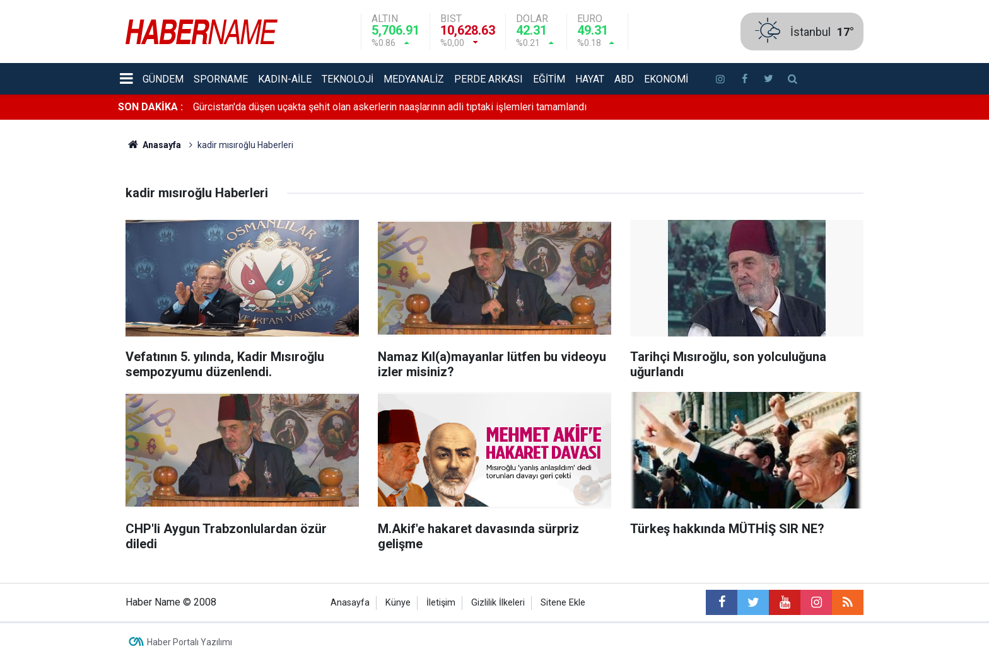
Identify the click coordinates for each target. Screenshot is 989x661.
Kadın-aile (285, 79)
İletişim (440, 602)
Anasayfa (350, 602)
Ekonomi (666, 79)
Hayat (589, 79)
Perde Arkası (488, 79)
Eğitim (549, 79)
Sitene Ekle (563, 602)
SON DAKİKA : (150, 107)
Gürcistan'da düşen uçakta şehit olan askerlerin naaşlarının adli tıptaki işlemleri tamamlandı (390, 107)
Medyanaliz (413, 79)
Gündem (163, 79)
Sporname (221, 79)
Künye (398, 602)
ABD (624, 79)
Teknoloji (347, 79)
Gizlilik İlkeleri (498, 602)
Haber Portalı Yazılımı (189, 642)
